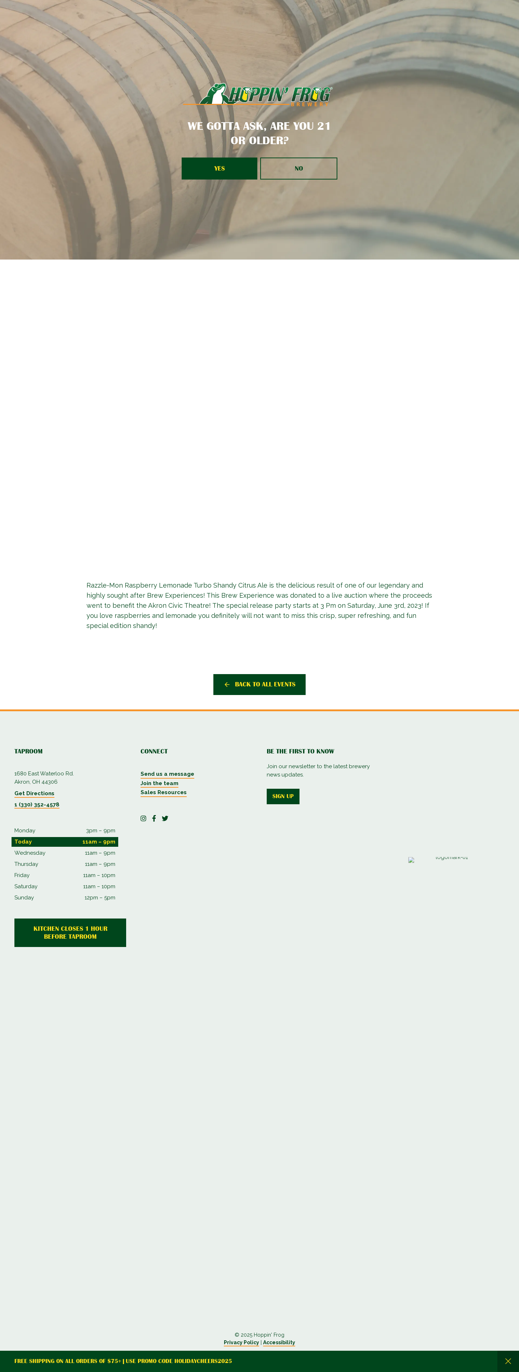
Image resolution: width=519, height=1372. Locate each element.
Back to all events (265, 684)
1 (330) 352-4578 (36, 804)
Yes (219, 168)
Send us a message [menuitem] (167, 774)
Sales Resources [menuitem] (164, 792)
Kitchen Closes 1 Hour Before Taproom (70, 932)
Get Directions (34, 793)
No (299, 168)
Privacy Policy (241, 1342)
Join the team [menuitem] (159, 783)
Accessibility (279, 1342)
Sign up (283, 796)
